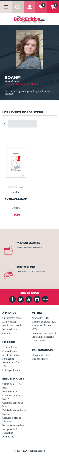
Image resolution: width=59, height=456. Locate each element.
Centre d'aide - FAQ (12, 384)
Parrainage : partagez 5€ (44, 333)
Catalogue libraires (11, 370)
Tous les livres (9, 347)
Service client (26, 267)
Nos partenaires (40, 358)
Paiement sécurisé (28, 243)
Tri (3, 123)
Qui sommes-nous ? (12, 318)
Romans (16, 207)
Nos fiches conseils (12, 325)
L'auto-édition (9, 321)
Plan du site (8, 436)
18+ (4, 366)
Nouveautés (8, 358)
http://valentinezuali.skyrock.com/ (22, 84)
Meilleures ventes (11, 355)
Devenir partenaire (41, 355)
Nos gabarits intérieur (13, 425)
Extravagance (16, 199)
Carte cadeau (38, 340)
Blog (4, 387)
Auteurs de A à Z (10, 362)
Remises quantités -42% (44, 321)
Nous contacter (9, 391)
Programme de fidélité (43, 336)
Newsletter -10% (40, 318)
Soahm (15, 192)
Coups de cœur (9, 351)
